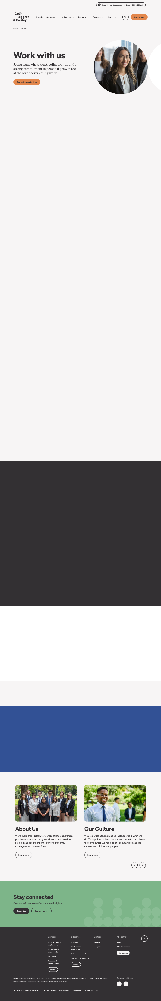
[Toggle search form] (125, 17)
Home (15, 28)
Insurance (52, 956)
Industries (66, 17)
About (110, 17)
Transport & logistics (80, 958)
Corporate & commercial (53, 950)
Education (75, 942)
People (97, 942)
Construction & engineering (54, 943)
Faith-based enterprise (76, 948)
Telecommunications (80, 954)
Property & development (54, 962)
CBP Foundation (123, 947)
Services (50, 17)
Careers (97, 17)
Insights (82, 17)
